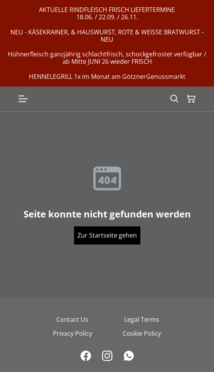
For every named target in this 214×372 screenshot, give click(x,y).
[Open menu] (23, 98)
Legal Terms (141, 319)
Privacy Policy (72, 333)
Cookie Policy (142, 333)
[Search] (174, 98)
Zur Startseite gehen (107, 235)
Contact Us (72, 319)
